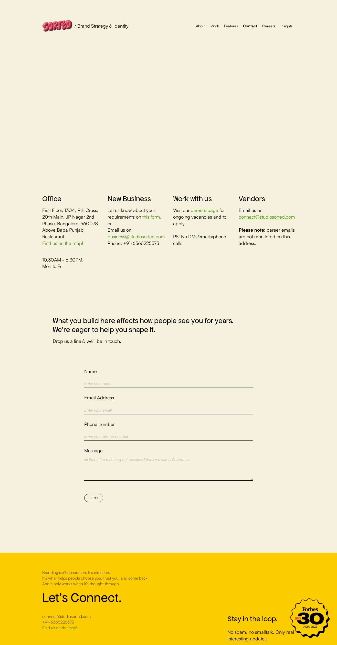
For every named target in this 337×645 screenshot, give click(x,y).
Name (90, 371)
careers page (205, 210)
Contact (250, 26)
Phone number (99, 424)
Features (231, 26)
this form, (151, 217)
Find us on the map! (59, 627)
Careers (268, 26)
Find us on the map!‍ (62, 243)
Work (214, 26)
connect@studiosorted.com (267, 217)
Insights (286, 26)
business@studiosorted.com (136, 236)
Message (93, 450)
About (200, 26)
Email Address (99, 397)
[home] (85, 25)
